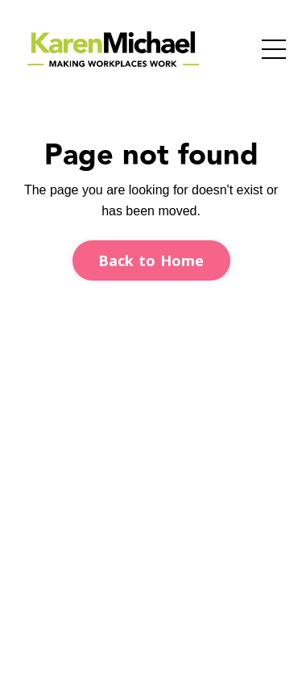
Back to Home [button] (151, 260)
